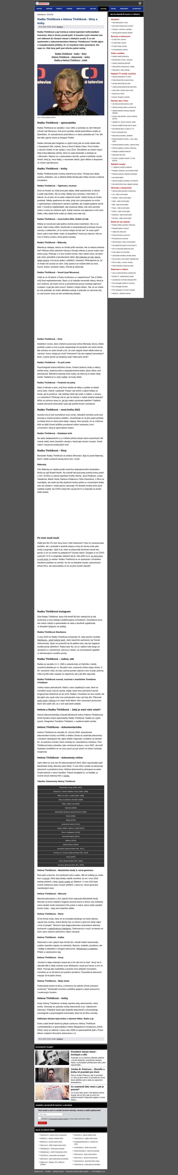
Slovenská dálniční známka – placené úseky (125, 144)
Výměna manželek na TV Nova (121, 76)
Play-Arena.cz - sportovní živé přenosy (85, 1157)
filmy (84, 54)
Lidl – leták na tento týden (120, 194)
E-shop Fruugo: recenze (119, 46)
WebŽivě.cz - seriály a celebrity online (51, 1138)
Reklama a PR (38, 1171)
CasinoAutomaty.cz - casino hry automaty (86, 1151)
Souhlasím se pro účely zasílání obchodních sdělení (66, 1119)
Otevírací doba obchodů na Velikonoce (124, 191)
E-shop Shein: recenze (119, 43)
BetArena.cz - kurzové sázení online (51, 1142)
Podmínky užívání (58, 1171)
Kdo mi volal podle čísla (119, 132)
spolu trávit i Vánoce (46, 700)
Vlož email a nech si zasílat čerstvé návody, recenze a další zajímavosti (69, 1110)
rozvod (46, 878)
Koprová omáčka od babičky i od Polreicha (125, 181)
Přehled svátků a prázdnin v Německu (123, 225)
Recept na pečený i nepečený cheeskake (124, 174)
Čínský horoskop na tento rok (121, 235)
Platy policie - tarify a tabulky (121, 70)
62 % (73, 556)
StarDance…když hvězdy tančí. (51, 640)
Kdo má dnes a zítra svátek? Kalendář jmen (125, 259)
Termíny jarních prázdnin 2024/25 (122, 33)
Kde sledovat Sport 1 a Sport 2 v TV (123, 129)
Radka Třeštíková (63, 54)
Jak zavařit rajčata (117, 177)
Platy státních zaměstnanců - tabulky (123, 66)
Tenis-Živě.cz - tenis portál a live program (52, 1155)
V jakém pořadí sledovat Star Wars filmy (124, 87)
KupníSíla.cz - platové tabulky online (85, 1135)
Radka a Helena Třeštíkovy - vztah (70, 60)
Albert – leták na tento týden (120, 201)
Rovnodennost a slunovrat (120, 238)
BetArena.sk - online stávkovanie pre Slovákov (54, 1159)
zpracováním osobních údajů (58, 1119)
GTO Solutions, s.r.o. (99, 1171)
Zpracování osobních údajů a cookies (77, 1171)
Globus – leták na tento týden (121, 211)
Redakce (60, 27)
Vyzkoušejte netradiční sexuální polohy (124, 255)
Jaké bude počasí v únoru (120, 22)
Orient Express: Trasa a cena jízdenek (123, 242)
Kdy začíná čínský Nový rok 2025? (122, 26)
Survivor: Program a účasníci (121, 97)
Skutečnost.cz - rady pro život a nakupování (53, 1135)
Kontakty (48, 1171)
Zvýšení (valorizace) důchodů (121, 63)
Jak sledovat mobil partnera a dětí (122, 104)
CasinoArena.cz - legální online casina (85, 1138)
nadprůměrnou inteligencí (59, 928)
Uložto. (67, 776)
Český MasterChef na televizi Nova (123, 80)
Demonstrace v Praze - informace (122, 60)
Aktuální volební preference (120, 56)
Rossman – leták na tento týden (121, 218)
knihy (77, 54)
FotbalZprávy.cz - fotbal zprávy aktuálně (52, 1148)
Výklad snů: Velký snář (119, 232)
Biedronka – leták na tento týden (122, 215)
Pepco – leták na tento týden (121, 208)
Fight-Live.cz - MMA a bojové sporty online (53, 1145)
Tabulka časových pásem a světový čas (124, 107)
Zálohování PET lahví (118, 155)
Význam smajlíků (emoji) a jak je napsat (124, 125)
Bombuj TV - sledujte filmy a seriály (123, 276)
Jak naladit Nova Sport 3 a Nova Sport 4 (124, 245)
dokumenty (76, 57)
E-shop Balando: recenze (120, 49)
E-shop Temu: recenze (119, 39)
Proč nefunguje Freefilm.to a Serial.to (123, 283)
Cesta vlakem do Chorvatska (121, 252)
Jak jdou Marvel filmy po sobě (121, 83)
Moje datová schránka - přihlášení (122, 135)
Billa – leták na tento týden (120, 204)
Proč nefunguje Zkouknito (120, 286)
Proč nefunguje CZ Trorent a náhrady (123, 290)
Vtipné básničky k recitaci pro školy (122, 266)
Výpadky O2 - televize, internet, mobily (124, 122)
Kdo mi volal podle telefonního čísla (123, 249)
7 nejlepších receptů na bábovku (122, 167)
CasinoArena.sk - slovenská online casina (86, 1161)
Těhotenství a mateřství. (87, 949)
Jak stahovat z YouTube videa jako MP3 (124, 280)
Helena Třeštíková (60, 57)
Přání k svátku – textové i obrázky (122, 262)
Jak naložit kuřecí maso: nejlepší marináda (125, 184)
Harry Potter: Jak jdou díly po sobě (122, 90)
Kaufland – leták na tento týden (121, 198)
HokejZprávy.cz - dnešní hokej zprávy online (53, 1152)
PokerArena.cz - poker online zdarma (85, 1154)
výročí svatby (64, 882)
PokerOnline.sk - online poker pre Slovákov (87, 1164)
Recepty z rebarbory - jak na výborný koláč (125, 170)
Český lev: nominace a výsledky (122, 29)
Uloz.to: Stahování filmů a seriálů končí (124, 273)
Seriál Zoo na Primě (118, 93)
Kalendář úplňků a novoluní (120, 228)
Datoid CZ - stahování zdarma (121, 293)
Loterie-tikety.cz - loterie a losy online (85, 1147)
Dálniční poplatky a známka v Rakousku (124, 148)
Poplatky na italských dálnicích (121, 151)
